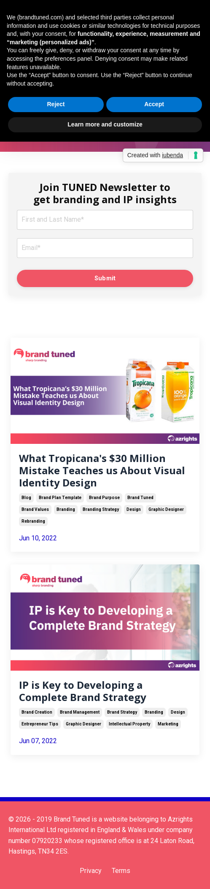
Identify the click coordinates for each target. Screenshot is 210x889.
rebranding (33, 521)
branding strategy (101, 509)
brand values (35, 509)
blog (26, 497)
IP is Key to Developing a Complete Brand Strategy (82, 691)
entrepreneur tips (40, 724)
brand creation (37, 712)
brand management (80, 712)
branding (66, 509)
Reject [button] (56, 104)
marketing (168, 724)
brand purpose (104, 497)
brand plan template (60, 497)
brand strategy (122, 712)
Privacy (91, 871)
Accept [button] (154, 104)
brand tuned (140, 497)
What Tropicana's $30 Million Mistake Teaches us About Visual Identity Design (102, 470)
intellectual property (129, 724)
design (134, 509)
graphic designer (166, 509)
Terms (121, 871)
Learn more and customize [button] (104, 124)
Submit (105, 278)
